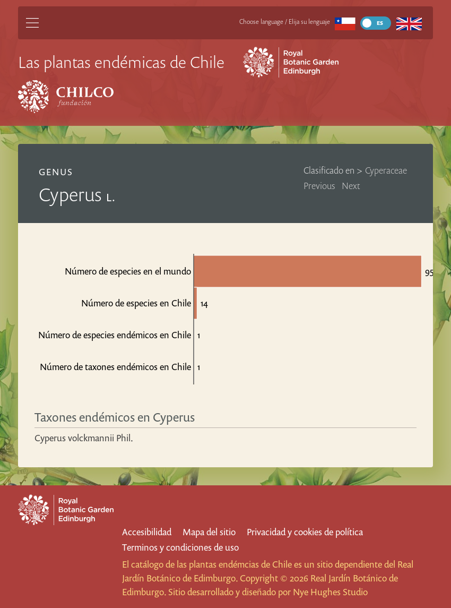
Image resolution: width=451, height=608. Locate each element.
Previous (319, 185)
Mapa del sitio (209, 532)
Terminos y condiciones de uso (180, 547)
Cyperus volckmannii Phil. (83, 438)
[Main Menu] (32, 23)
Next (351, 185)
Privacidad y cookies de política (305, 532)
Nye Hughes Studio (330, 592)
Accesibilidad (146, 532)
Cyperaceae (386, 170)
